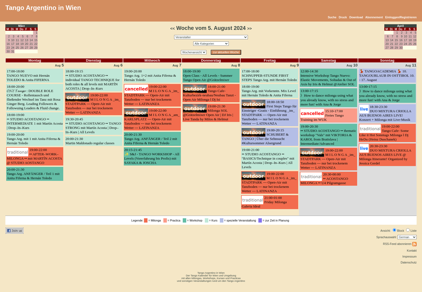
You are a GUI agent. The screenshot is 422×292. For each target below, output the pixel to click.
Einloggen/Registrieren (401, 17)
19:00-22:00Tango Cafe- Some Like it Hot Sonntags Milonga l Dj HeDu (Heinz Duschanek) (384, 132)
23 (8, 47)
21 (31, 43)
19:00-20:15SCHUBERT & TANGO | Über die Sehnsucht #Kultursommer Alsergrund (265, 136)
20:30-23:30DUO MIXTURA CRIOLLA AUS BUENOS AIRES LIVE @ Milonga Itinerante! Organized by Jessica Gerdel (385, 154)
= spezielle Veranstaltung (239, 220)
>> (249, 28)
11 (17, 40)
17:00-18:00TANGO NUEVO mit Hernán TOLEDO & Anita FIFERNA (28, 75)
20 (26, 43)
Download (356, 17)
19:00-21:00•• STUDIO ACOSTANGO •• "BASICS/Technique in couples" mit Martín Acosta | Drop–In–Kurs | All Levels (268, 158)
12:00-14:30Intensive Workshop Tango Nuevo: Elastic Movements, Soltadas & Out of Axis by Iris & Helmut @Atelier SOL (328, 77)
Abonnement (374, 17)
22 (35, 43)
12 (22, 40)
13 (26, 40)
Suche (332, 17)
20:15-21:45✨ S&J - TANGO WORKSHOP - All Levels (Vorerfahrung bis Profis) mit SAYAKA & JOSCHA (152, 156)
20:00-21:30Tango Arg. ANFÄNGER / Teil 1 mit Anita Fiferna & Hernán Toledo (33, 173)
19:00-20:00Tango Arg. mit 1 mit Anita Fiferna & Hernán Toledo (33, 138)
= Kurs (212, 220)
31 (12, 51)
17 (12, 43)
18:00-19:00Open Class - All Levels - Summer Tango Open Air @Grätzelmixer (208, 75)
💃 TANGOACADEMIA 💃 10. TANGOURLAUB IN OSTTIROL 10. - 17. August (386, 75)
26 (22, 47)
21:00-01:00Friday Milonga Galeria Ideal (264, 202)
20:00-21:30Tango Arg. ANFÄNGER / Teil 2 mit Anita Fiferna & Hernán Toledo (150, 138)
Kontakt (412, 250)
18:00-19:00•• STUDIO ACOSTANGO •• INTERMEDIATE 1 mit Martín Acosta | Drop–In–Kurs (35, 121)
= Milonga (153, 220)
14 (31, 40)
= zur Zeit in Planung (274, 220)
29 (35, 47)
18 (17, 43)
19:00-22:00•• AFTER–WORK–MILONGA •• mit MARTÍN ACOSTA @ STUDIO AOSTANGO (34, 156)
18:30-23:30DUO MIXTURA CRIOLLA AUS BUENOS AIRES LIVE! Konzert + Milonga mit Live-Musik (385, 113)
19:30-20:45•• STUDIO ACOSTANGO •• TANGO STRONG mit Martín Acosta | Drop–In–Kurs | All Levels (93, 125)
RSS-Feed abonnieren (400, 243)
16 (8, 43)
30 (8, 51)
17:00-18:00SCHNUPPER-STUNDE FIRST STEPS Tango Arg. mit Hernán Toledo (269, 75)
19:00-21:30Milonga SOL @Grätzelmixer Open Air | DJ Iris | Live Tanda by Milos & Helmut (208, 112)
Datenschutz (409, 262)
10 (12, 40)
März (21, 25)
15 (35, 40)
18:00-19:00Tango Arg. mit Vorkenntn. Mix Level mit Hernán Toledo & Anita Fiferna (269, 91)
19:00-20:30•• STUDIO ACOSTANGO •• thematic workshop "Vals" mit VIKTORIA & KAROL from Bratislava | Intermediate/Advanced (328, 135)
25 (17, 47)
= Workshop (193, 220)
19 (22, 43)
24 (12, 47)
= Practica (172, 220)
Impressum (409, 256)
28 (31, 47)
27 (26, 47)
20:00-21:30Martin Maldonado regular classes (89, 141)
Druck (343, 17)
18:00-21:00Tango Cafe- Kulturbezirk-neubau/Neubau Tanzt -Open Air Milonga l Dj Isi (209, 93)
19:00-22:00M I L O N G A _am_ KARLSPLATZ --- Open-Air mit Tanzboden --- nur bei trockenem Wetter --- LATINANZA (152, 119)
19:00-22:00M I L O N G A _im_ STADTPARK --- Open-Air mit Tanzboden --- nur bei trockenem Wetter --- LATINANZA (92, 103)
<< (172, 28)
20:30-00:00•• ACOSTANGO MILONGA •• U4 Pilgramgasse (324, 178)
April (400, 25)
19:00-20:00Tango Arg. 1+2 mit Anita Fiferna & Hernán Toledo (150, 75)
